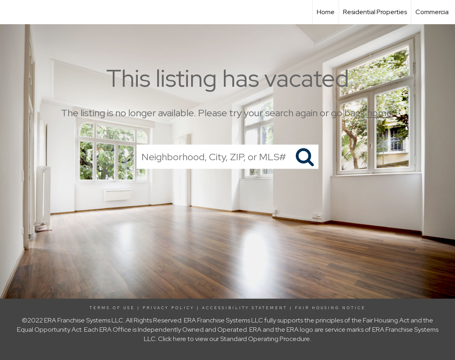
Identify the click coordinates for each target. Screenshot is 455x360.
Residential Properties (375, 12)
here (179, 339)
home (379, 113)
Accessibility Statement (244, 308)
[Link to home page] (10, 12)
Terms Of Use (112, 308)
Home (326, 12)
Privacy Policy (168, 308)
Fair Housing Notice (330, 308)
